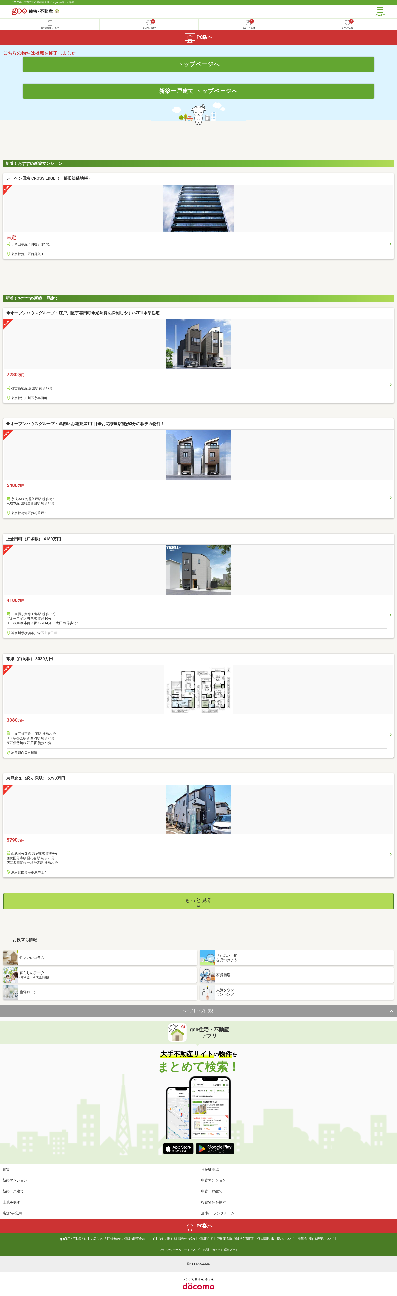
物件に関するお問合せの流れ (177, 1239)
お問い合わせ (211, 1250)
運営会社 (229, 1250)
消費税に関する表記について (315, 1239)
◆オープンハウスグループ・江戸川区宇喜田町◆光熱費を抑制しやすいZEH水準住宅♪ (84, 313)
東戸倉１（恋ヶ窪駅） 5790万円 (35, 778)
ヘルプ (195, 1250)
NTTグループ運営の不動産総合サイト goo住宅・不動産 (43, 2)
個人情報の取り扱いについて (275, 1239)
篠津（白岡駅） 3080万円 (29, 658)
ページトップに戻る (198, 1011)
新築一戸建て (13, 1191)
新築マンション (15, 1180)
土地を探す (11, 1202)
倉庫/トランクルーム (217, 1213)
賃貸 (6, 1169)
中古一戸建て (211, 1191)
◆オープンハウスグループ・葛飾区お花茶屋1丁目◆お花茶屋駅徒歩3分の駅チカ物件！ (85, 423)
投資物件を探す (213, 1202)
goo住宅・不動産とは (73, 1239)
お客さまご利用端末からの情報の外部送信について (123, 1239)
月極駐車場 (210, 1169)
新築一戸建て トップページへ (198, 91)
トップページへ (198, 64)
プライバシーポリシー (173, 1250)
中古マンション (213, 1180)
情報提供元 (206, 1239)
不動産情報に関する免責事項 (235, 1239)
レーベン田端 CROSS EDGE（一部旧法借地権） (49, 178)
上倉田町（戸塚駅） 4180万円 (33, 539)
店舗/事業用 (12, 1213)
